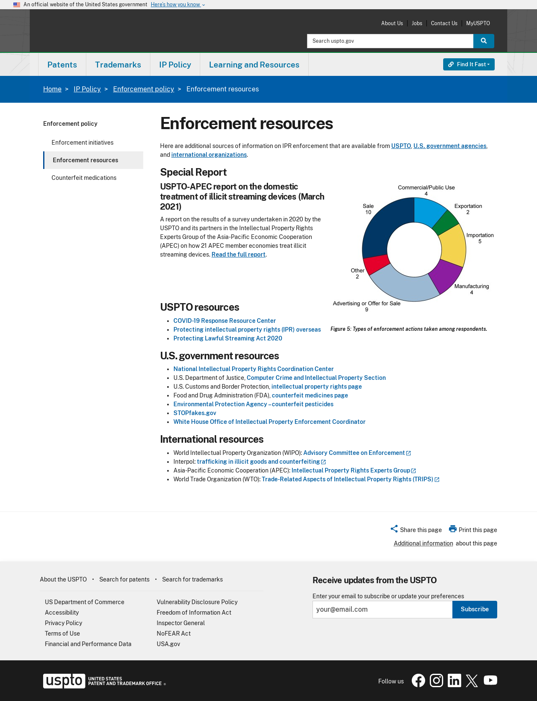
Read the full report (239, 254)
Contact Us (444, 23)
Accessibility (62, 612)
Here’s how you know (178, 5)
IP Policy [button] (175, 64)
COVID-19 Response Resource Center (224, 320)
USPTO (401, 146)
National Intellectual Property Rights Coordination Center (254, 369)
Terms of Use (62, 633)
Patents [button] (62, 64)
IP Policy (87, 89)
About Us (392, 23)
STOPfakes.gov (194, 413)
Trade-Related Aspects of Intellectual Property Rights (351, 479)
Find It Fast (467, 64)
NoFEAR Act (174, 633)
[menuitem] (62, 64)
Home (52, 89)
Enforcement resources (85, 160)
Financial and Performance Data (88, 644)
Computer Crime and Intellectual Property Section (317, 377)
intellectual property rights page (317, 386)
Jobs (417, 23)
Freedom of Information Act (194, 612)
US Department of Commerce (84, 602)
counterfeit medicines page (310, 395)
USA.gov (168, 644)
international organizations (209, 154)
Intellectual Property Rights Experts (354, 470)
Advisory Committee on (357, 452)
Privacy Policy (63, 623)
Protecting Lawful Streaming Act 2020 (227, 338)
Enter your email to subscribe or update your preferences (388, 596)
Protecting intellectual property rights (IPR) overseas (247, 329)
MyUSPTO (478, 23)
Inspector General (181, 623)
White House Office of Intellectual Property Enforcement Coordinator (269, 421)
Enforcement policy (143, 89)
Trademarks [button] (118, 64)
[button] (416, 531)
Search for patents (124, 579)
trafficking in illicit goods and (261, 461)
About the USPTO (63, 579)
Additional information (423, 543)
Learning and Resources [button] (254, 64)
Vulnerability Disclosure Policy (197, 602)
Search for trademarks (192, 579)
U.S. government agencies (449, 146)
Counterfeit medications (84, 177)
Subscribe (475, 609)
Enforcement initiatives (83, 142)
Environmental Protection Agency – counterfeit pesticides (253, 404)
